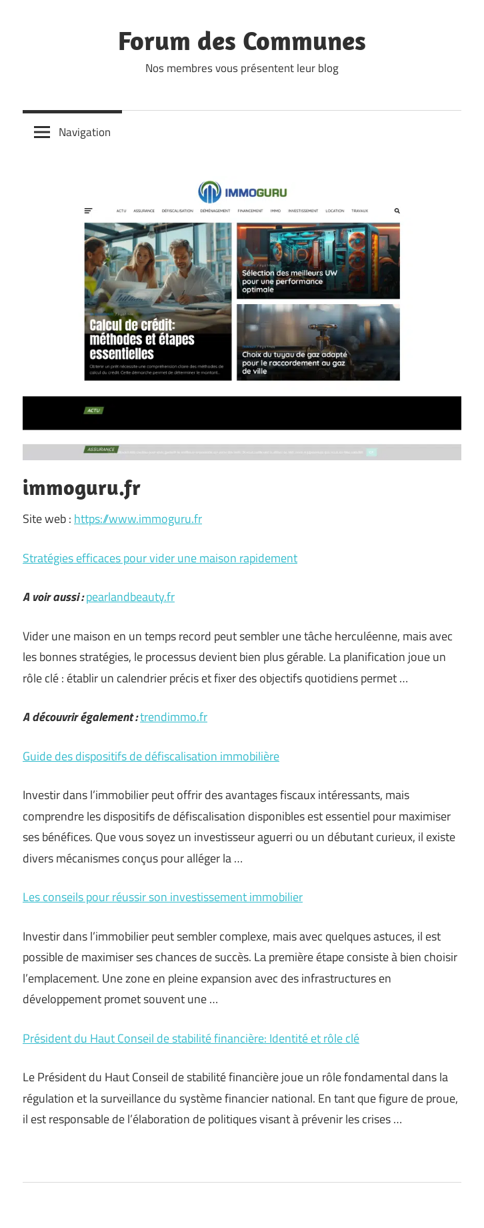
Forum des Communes (242, 40)
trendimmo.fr (173, 717)
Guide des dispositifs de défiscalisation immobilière (151, 756)
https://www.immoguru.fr (138, 519)
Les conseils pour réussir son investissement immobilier (163, 897)
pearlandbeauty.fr (130, 597)
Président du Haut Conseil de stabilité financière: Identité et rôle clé (191, 1038)
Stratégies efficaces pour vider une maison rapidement (160, 558)
